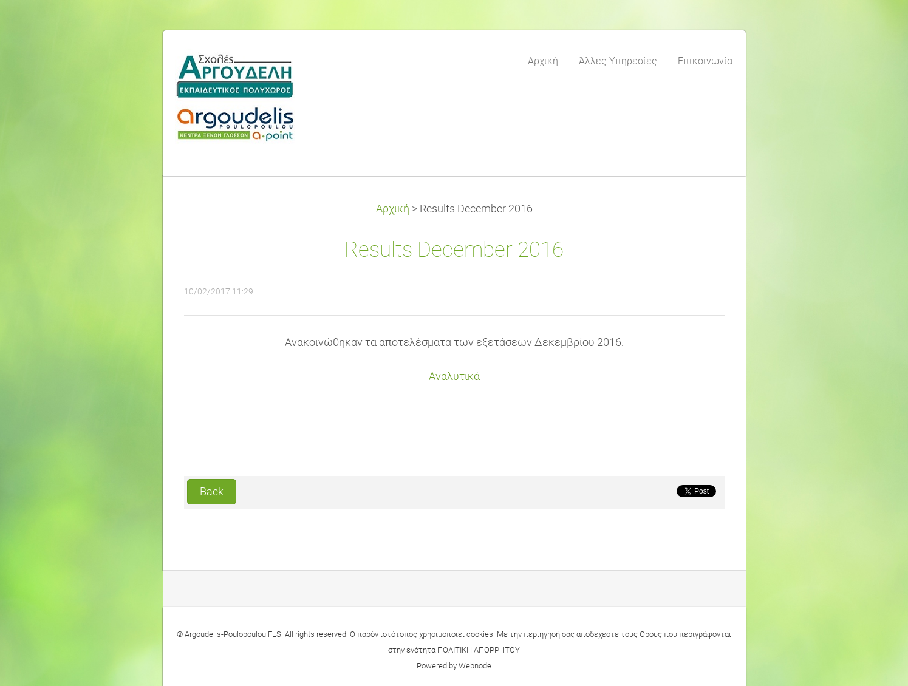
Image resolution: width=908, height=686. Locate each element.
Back (212, 492)
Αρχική (392, 209)
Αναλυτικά (454, 376)
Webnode (475, 665)
